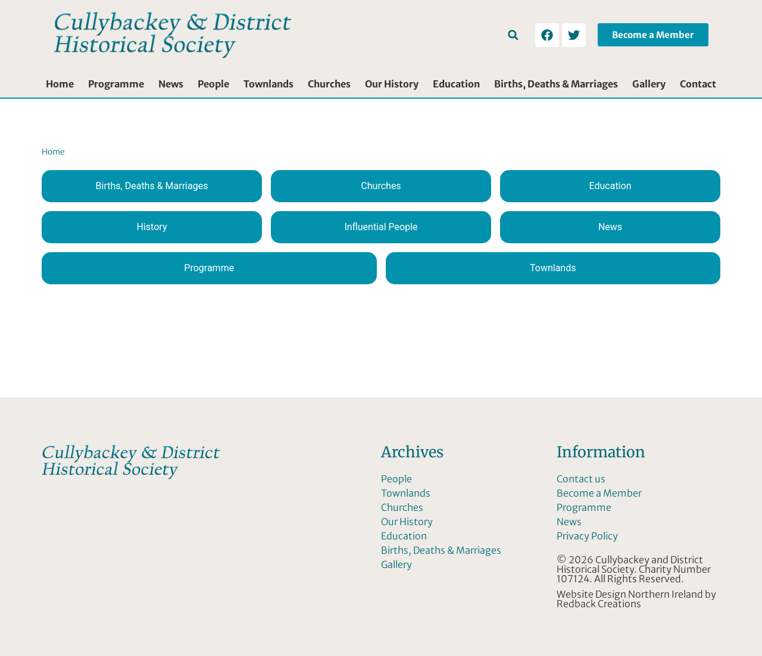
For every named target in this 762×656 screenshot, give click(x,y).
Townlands (268, 84)
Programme (116, 84)
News (170, 84)
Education (456, 84)
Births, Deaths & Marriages (556, 84)
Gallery (649, 84)
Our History (392, 84)
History (152, 227)
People (213, 84)
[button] (512, 34)
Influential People (380, 227)
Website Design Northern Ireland (630, 594)
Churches (329, 84)
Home (60, 84)
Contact (698, 84)
